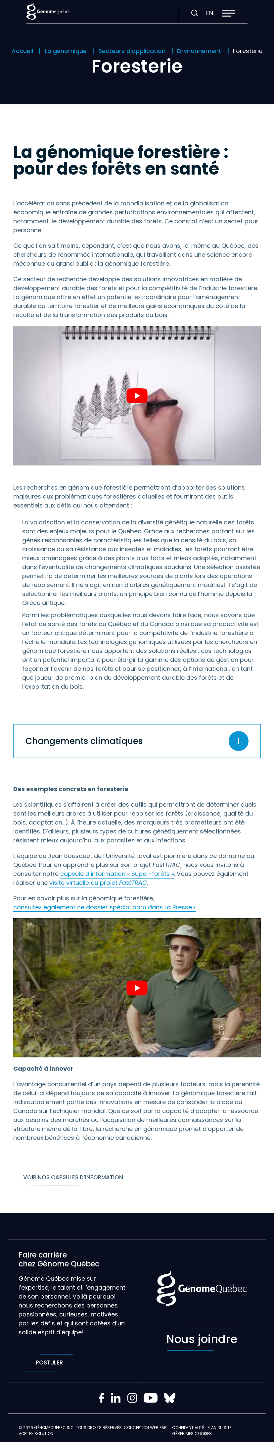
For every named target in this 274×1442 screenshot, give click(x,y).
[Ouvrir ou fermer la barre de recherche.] (195, 13)
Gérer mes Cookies (192, 1433)
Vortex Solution (36, 1433)
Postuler (49, 1362)
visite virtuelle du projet (98, 882)
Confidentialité (188, 1427)
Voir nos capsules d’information (73, 1177)
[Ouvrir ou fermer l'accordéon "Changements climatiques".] (137, 741)
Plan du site (219, 1427)
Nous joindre (201, 1339)
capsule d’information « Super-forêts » (117, 874)
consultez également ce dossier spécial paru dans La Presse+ (104, 907)
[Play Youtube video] (137, 395)
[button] (228, 13)
